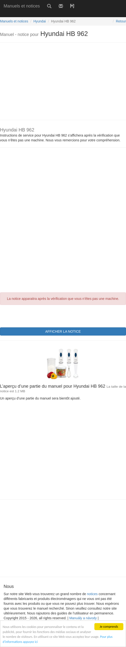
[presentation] (36, 315)
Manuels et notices (22, 6)
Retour (121, 21)
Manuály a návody (83, 618)
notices (92, 594)
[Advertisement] (56, 14)
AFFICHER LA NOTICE (63, 331)
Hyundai (39, 21)
